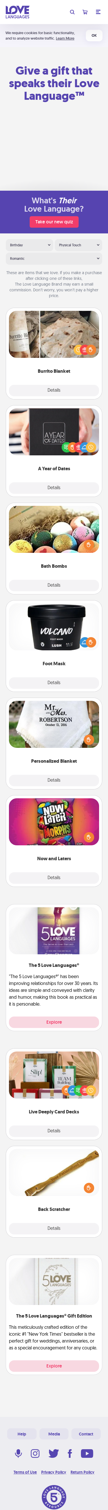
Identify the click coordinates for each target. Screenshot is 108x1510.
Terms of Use (25, 1472)
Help (22, 1434)
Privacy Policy (53, 1472)
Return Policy (82, 1472)
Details (54, 390)
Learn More (65, 38)
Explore (54, 1022)
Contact (86, 1434)
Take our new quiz (54, 222)
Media (54, 1434)
